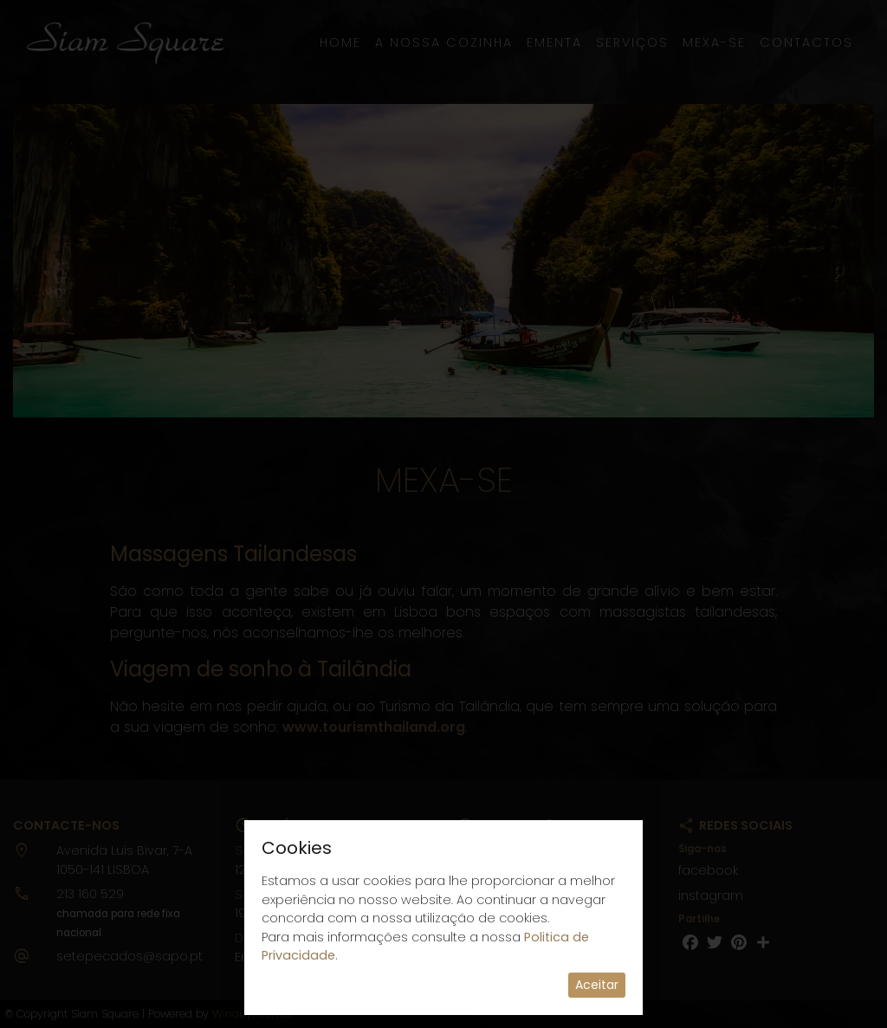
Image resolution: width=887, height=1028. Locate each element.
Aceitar (596, 984)
